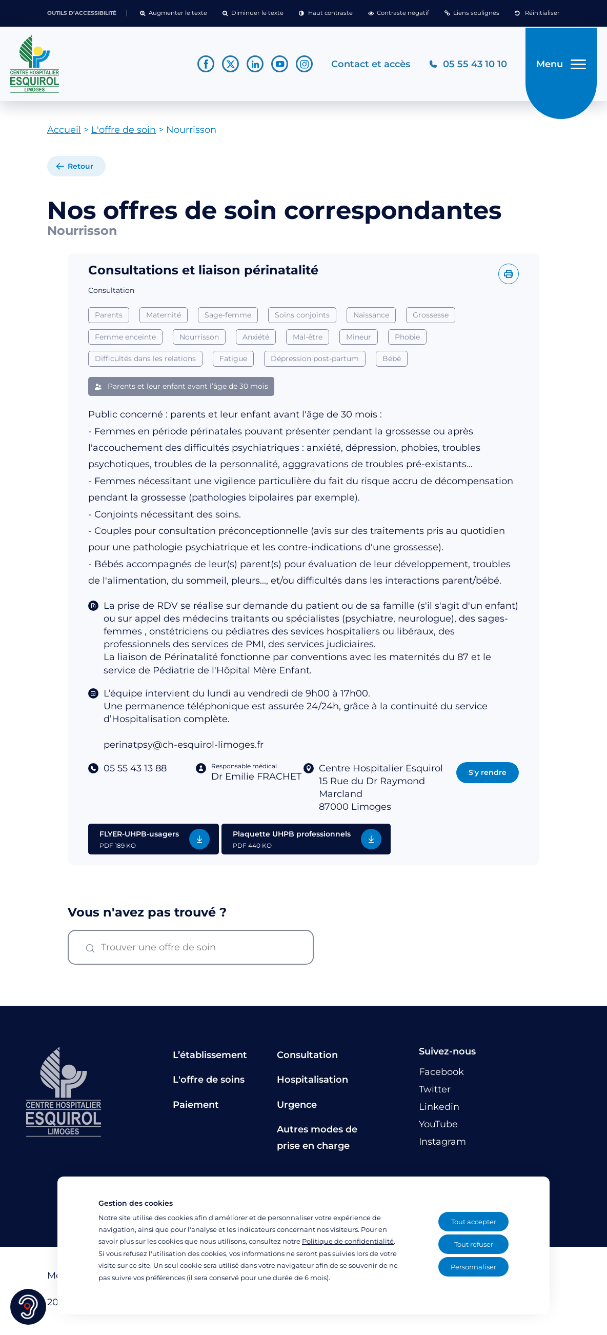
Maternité (163, 318)
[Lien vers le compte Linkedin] (253, 65)
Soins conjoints (302, 318)
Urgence (297, 1108)
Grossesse (431, 318)
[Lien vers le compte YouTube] (277, 65)
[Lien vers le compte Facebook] (203, 65)
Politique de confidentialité (348, 1241)
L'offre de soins (209, 1083)
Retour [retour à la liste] (80, 170)
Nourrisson (199, 340)
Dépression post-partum (315, 362)
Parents (109, 318)
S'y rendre (488, 776)
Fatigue (233, 362)
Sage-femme (228, 318)
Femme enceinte (125, 340)
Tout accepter (473, 1222)
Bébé (391, 362)
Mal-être (307, 340)
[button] (173, 13)
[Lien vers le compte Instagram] (302, 65)
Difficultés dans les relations (145, 362)
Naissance (371, 318)
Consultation (307, 1058)
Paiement (196, 1108)
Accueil (64, 134)
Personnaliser (473, 1267)
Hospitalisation (312, 1083)
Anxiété (255, 340)
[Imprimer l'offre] (508, 277)
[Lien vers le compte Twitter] (228, 65)
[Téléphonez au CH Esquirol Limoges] (466, 66)
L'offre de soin (123, 134)
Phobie (407, 340)
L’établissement (210, 1058)
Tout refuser (473, 1244)
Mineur (358, 340)
